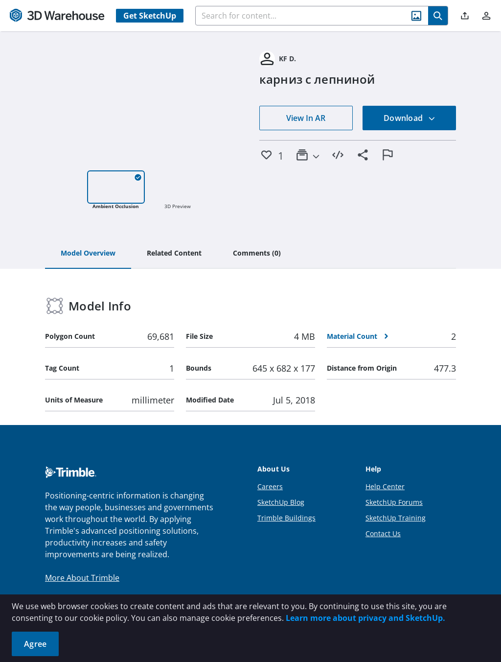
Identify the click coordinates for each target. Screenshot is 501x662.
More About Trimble (82, 577)
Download (409, 118)
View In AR (305, 118)
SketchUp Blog (280, 502)
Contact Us (383, 533)
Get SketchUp (149, 15)
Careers (270, 486)
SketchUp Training (395, 517)
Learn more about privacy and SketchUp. (365, 618)
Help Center (385, 486)
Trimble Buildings (286, 517)
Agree (35, 643)
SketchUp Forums (394, 502)
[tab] (88, 253)
